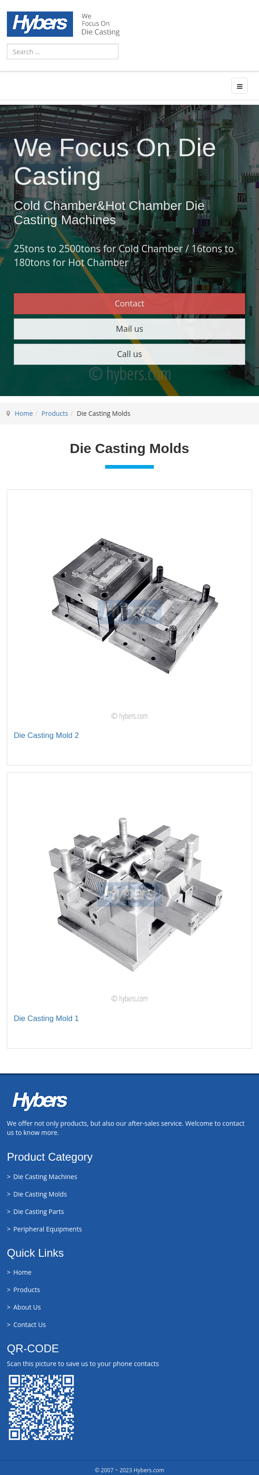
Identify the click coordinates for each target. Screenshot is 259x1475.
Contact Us (29, 1324)
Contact (130, 303)
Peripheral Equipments (47, 1229)
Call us (129, 353)
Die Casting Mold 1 (46, 1018)
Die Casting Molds (40, 1194)
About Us (27, 1307)
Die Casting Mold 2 (46, 735)
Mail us (129, 328)
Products (54, 413)
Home (24, 413)
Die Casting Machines (45, 1176)
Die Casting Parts (38, 1211)
